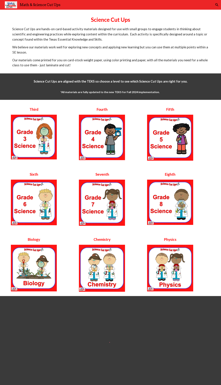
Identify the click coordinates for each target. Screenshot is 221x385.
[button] (217, 5)
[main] (110, 41)
